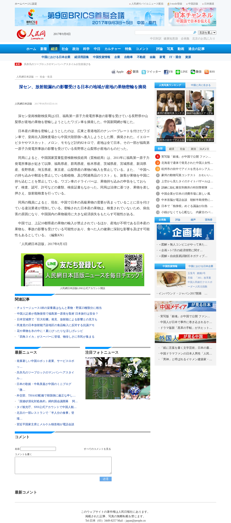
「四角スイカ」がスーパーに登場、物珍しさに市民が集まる (56, 336)
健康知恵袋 (171, 38)
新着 (43, 49)
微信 (196, 71)
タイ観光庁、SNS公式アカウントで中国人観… (47, 407)
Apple (118, 71)
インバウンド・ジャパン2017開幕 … (182, 293)
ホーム (31, 49)
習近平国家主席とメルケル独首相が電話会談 (45, 424)
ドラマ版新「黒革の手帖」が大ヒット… (186, 327)
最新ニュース (26, 352)
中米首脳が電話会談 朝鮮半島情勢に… (187, 199)
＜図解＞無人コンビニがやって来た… (182, 244)
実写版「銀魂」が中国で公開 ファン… (186, 156)
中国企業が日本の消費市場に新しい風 (185, 193)
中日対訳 (156, 38)
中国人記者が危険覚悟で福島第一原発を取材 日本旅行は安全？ (57, 313)
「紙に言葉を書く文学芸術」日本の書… (186, 347)
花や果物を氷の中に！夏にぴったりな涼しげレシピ (50, 330)
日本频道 (208, 3)
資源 (188, 57)
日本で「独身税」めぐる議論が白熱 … (187, 206)
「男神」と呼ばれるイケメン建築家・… (186, 359)
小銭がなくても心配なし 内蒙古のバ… (187, 212)
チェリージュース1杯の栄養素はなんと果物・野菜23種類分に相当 (59, 307)
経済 (54, 49)
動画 (181, 49)
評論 (159, 49)
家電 (162, 57)
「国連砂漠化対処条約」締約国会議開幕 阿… (47, 401)
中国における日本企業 (56, 57)
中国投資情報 (101, 57)
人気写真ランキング (170, 85)
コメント (142, 49)
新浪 (133, 71)
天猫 (190, 277)
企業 (117, 57)
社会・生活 (46, 76)
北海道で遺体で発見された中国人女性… (187, 162)
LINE (182, 71)
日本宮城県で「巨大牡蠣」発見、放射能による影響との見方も (57, 319)
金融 (152, 57)
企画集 (185, 38)
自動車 (128, 57)
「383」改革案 (203, 277)
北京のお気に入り (203, 38)
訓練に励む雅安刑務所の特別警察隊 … (187, 187)
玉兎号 (191, 273)
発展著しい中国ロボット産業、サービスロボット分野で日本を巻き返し (63, 64)
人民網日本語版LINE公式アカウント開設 (82, 271)
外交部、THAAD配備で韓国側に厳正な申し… (46, 395)
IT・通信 (175, 57)
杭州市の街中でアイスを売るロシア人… (187, 169)
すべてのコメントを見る (97, 448)
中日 (97, 49)
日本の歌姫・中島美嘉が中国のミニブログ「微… (44, 386)
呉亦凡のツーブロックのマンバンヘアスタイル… (45, 375)
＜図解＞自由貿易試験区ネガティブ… (182, 256)
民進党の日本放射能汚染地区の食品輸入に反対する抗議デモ (56, 325)
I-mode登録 (174, 3)
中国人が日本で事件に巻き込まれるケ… (186, 322)
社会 (65, 49)
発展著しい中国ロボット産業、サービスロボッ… (45, 363)
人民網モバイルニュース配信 (146, 3)
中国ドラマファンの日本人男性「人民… (186, 353)
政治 (75, 49)
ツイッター (151, 71)
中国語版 (192, 3)
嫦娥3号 (201, 273)
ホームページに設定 (26, 3)
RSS (209, 71)
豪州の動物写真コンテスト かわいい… (187, 175)
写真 (170, 49)
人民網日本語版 (25, 76)
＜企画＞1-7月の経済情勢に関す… (180, 250)
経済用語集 (81, 57)
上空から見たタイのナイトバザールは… (187, 181)
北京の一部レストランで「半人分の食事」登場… (45, 415)
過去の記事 (196, 49)
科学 (86, 49)
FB (168, 71)
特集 (128, 49)
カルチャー (112, 49)
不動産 (141, 57)
